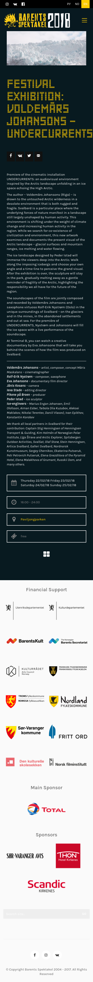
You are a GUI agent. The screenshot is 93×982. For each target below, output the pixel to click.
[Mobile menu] (85, 20)
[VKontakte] (57, 954)
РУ (69, 4)
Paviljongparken (33, 519)
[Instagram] (46, 954)
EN (85, 4)
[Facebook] (34, 954)
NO (77, 4)
